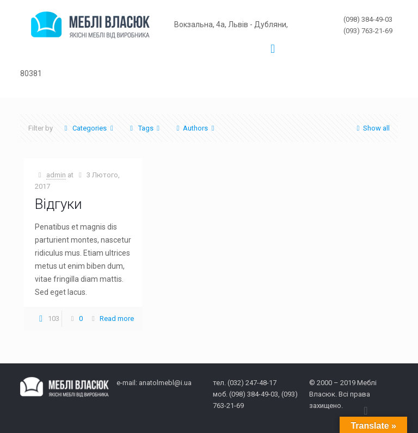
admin (56, 175)
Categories (88, 128)
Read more (117, 318)
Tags (144, 128)
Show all (371, 128)
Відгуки (58, 204)
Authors (195, 128)
